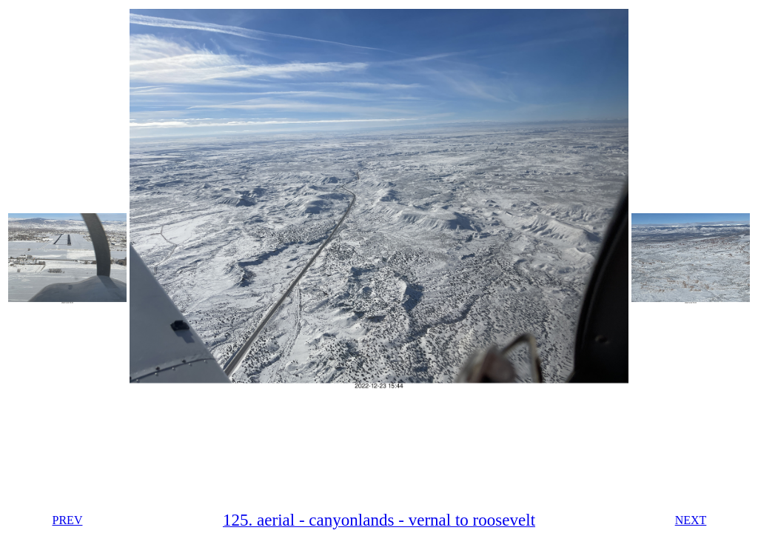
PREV (68, 520)
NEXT (691, 520)
